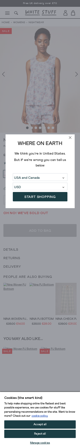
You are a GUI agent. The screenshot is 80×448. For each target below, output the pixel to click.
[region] (40, 419)
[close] (70, 137)
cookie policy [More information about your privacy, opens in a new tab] (40, 416)
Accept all (39, 424)
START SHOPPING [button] (40, 197)
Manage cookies (40, 443)
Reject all (40, 433)
